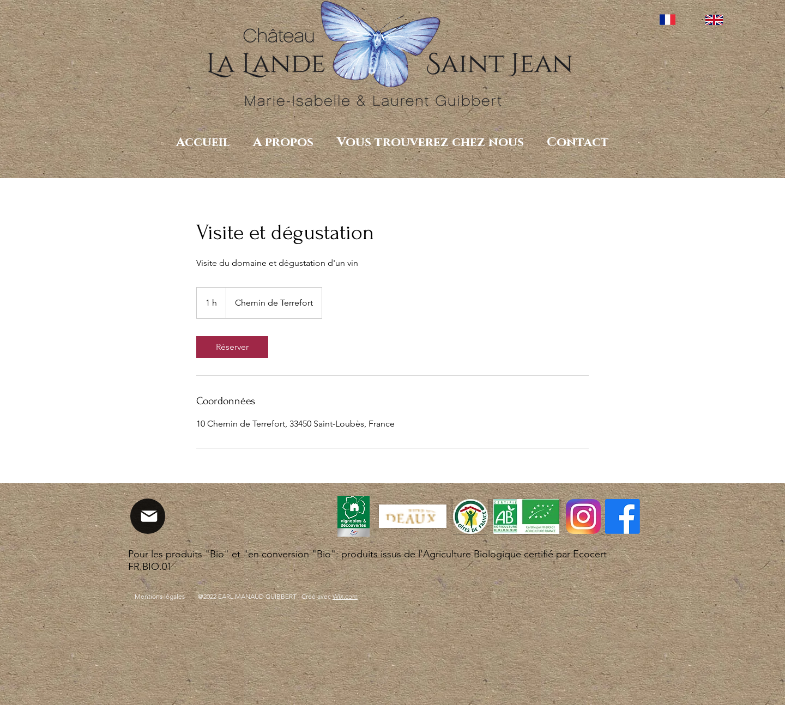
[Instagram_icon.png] (583, 516)
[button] (283, 143)
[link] (232, 347)
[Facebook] (622, 516)
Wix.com (345, 596)
